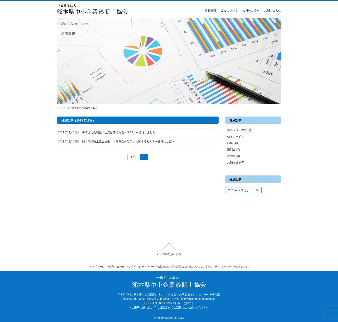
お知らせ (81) (235, 162)
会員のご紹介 (251, 10)
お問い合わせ (272, 10)
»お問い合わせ (115, 266)
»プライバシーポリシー (141, 266)
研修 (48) (233, 143)
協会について (229, 10)
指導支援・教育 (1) (239, 130)
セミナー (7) (235, 136)
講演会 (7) (233, 149)
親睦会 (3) (233, 156)
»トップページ (96, 266)
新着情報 (210, 10)
